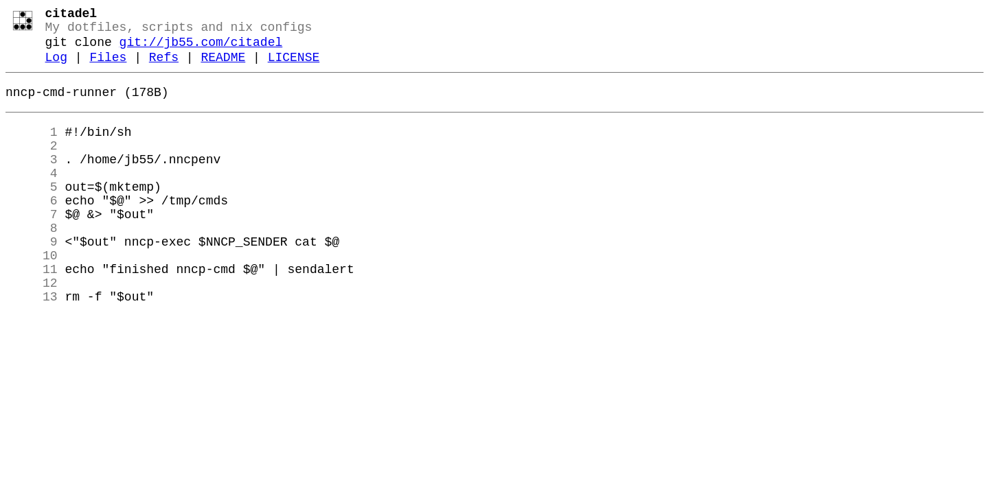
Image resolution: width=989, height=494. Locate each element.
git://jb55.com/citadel (201, 49)
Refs (164, 67)
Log (56, 67)
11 (31, 312)
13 (31, 345)
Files (107, 67)
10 (31, 295)
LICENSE (294, 67)
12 (31, 328)
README (223, 67)
